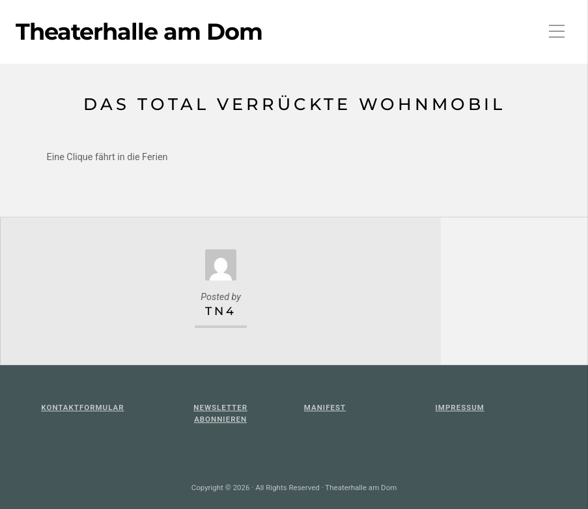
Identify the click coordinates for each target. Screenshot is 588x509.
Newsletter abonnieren (220, 413)
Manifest (325, 407)
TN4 (220, 311)
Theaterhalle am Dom (139, 32)
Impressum (460, 407)
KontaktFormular (82, 407)
